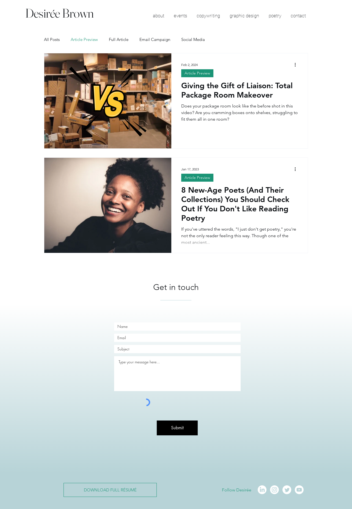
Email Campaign (154, 39)
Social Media (193, 39)
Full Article (118, 39)
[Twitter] (286, 489)
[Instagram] (274, 489)
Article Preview (84, 39)
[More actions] (297, 64)
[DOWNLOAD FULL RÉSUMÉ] (110, 490)
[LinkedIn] (262, 489)
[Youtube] (299, 489)
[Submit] (177, 428)
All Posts (52, 39)
